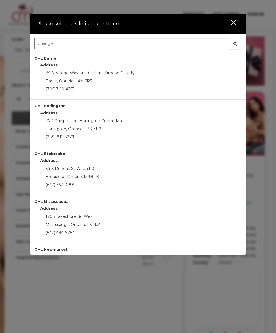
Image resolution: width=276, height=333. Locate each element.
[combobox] (137, 45)
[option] (138, 76)
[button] (230, 23)
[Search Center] (131, 43)
